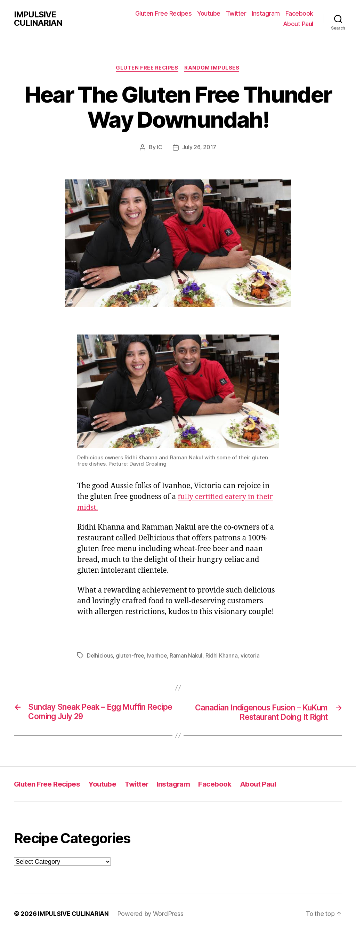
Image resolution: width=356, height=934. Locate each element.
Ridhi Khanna (223, 655)
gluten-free (130, 655)
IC (159, 147)
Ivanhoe (158, 655)
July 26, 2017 (199, 147)
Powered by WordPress (151, 914)
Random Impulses (212, 68)
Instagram (266, 13)
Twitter (236, 13)
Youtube (208, 13)
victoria (251, 655)
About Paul (298, 23)
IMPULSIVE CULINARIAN (38, 18)
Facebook (299, 13)
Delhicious (100, 655)
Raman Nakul (187, 655)
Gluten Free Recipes (163, 13)
